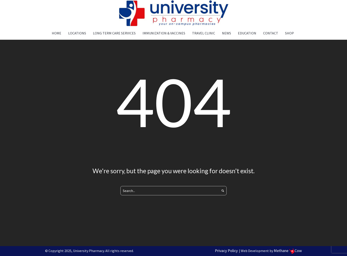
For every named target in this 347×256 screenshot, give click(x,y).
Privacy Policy (226, 250)
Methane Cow (288, 250)
